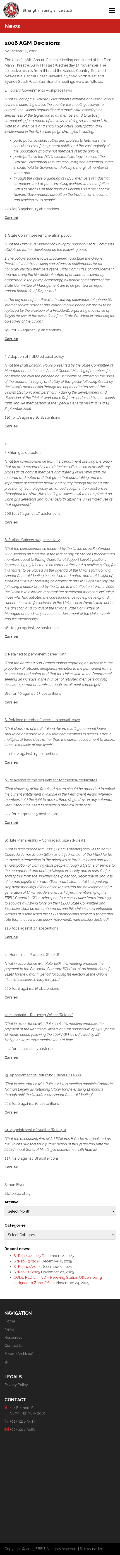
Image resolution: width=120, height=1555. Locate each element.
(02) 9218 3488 (23, 1429)
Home (10, 1321)
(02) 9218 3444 (23, 1421)
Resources (13, 1337)
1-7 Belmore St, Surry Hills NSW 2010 (27, 1410)
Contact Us (14, 1345)
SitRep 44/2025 (27, 1256)
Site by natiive (91, 1549)
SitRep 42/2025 (27, 1266)
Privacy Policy (16, 1385)
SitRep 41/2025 (27, 1272)
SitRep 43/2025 (27, 1261)
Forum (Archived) (19, 1354)
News (9, 1329)
